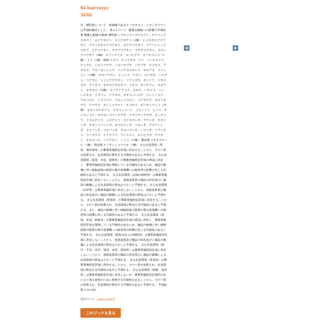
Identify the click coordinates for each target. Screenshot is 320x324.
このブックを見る (100, 313)
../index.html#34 (105, 299)
